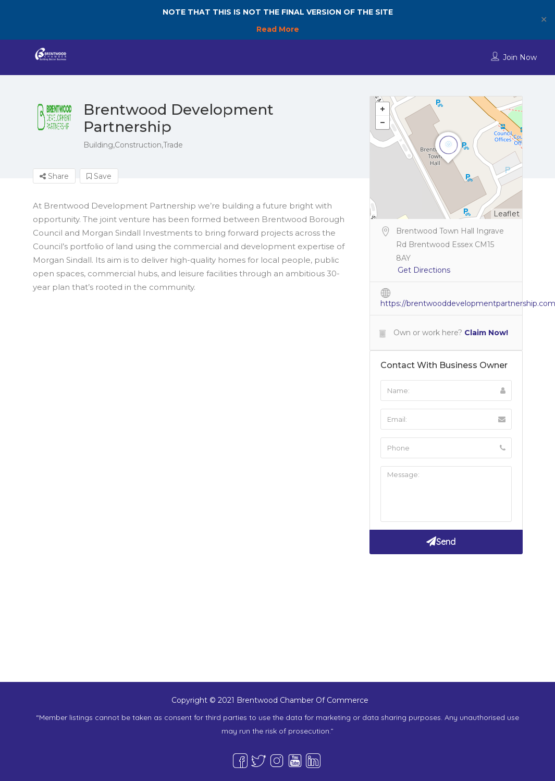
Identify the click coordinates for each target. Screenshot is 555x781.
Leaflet (507, 213)
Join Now (520, 57)
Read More (277, 29)
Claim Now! (486, 332)
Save (99, 176)
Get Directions (424, 270)
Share (54, 176)
